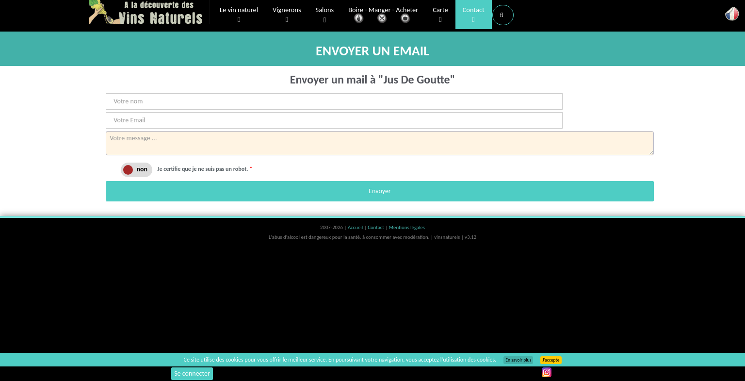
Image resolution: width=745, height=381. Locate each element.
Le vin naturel (239, 15)
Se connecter (192, 373)
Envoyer (379, 191)
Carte (440, 15)
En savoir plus (518, 360)
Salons (325, 15)
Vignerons (287, 15)
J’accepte (550, 360)
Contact (474, 15)
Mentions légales (407, 227)
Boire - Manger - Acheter (383, 15)
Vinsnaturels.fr (149, 13)
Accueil (356, 227)
